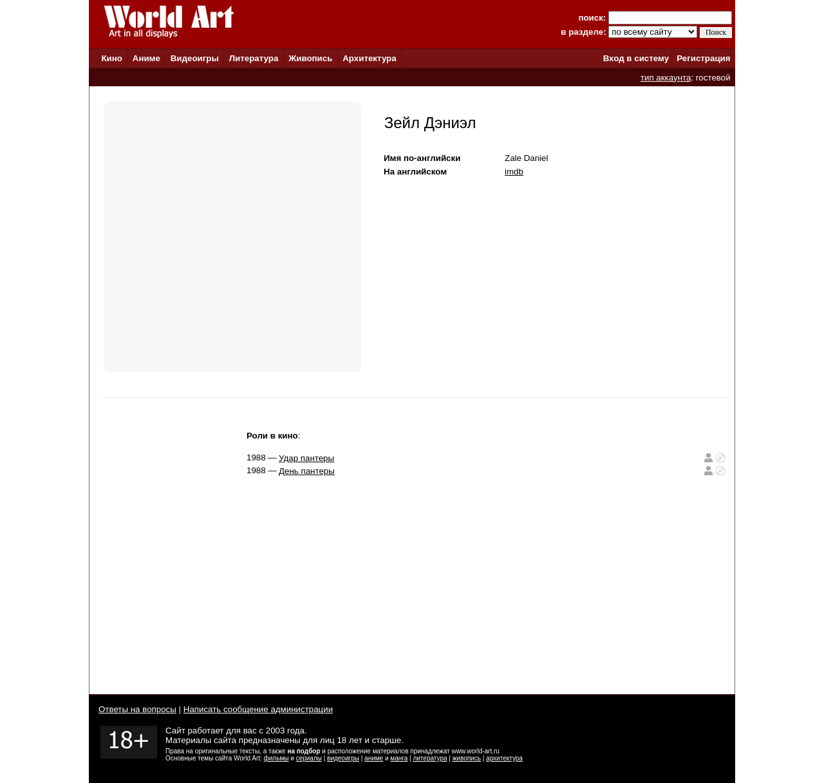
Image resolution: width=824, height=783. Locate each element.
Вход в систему (636, 58)
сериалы (309, 758)
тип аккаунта (666, 77)
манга (398, 758)
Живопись (310, 58)
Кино (111, 58)
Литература (254, 58)
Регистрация (703, 58)
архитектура (504, 758)
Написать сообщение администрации (258, 709)
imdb (514, 171)
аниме (373, 758)
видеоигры (343, 758)
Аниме (146, 58)
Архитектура (369, 58)
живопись (467, 758)
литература (430, 758)
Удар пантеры (306, 458)
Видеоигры (195, 58)
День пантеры (307, 471)
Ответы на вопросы (137, 709)
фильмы (276, 758)
